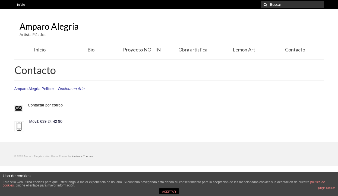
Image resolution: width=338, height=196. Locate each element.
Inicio (21, 4)
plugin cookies (326, 187)
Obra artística (192, 50)
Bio (90, 50)
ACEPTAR (169, 191)
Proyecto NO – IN (142, 50)
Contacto (295, 50)
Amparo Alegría (49, 26)
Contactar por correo (45, 105)
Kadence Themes (82, 156)
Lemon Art (244, 50)
